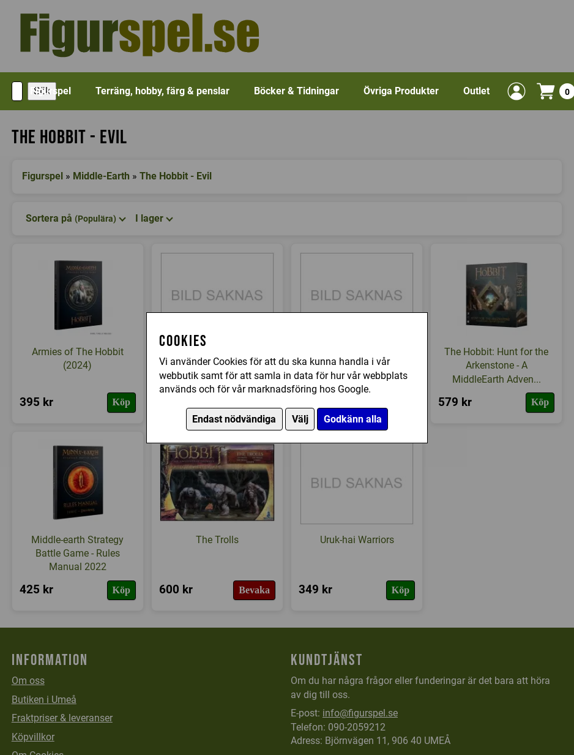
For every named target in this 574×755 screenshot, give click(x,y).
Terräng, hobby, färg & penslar (162, 91)
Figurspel (50, 91)
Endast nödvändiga (234, 419)
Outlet (476, 91)
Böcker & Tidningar (296, 91)
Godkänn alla (353, 419)
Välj (300, 419)
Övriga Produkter (401, 91)
